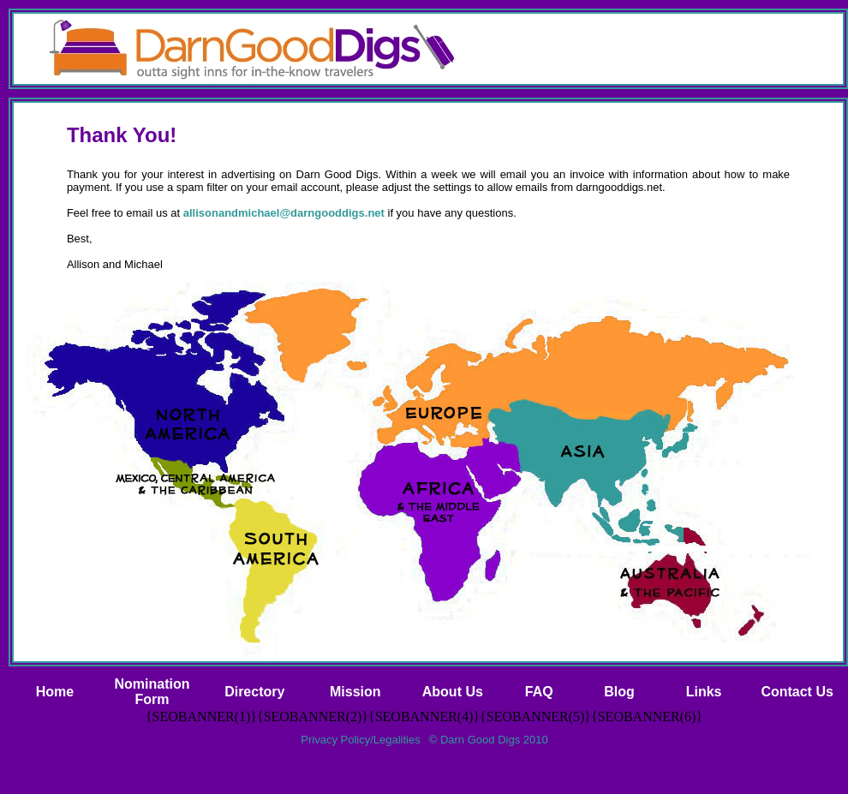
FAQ (539, 691)
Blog (619, 691)
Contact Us (797, 691)
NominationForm (151, 692)
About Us (452, 691)
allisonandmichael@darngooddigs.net (284, 212)
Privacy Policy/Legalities (360, 739)
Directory (254, 691)
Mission (355, 691)
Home (55, 691)
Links (704, 691)
